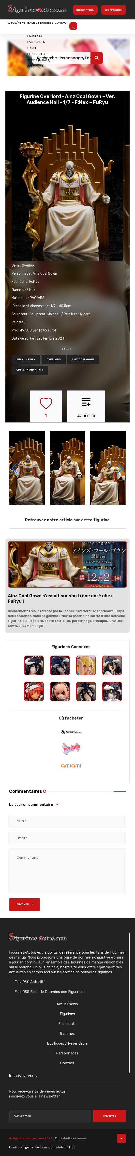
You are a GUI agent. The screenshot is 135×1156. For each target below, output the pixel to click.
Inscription (85, 10)
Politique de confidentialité (54, 1147)
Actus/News (22, 26)
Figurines (67, 1014)
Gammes (67, 1033)
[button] (120, 468)
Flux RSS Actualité (29, 982)
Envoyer (24, 904)
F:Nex (31, 290)
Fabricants (67, 1023)
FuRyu (34, 282)
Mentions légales (21, 1147)
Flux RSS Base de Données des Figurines (48, 992)
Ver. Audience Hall (29, 370)
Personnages (67, 1053)
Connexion (113, 10)
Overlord (28, 265)
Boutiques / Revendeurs (67, 1043)
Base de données (58, 26)
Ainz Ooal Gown (45, 273)
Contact (91, 26)
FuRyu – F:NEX (25, 359)
